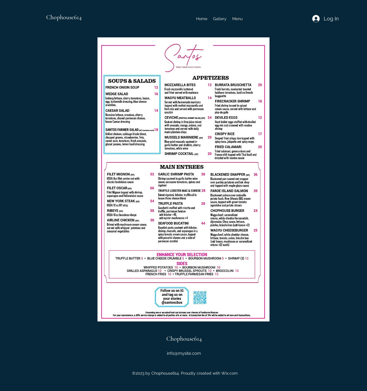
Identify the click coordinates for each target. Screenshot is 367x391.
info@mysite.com (184, 353)
